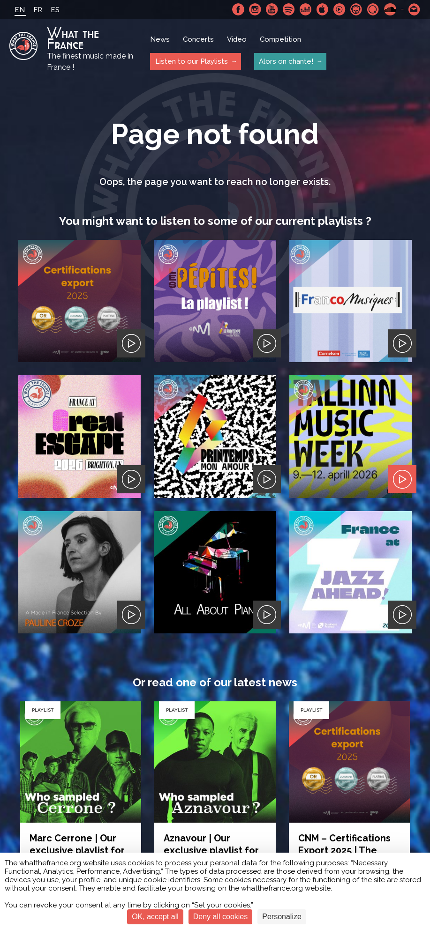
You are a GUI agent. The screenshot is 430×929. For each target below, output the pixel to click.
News (160, 40)
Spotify (289, 9)
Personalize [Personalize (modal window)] (282, 917)
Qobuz (373, 9)
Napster (356, 9)
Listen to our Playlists (191, 61)
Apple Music (323, 9)
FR (37, 10)
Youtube (272, 9)
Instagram (255, 9)
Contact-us (414, 9)
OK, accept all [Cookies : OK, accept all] (155, 917)
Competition (280, 40)
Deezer (306, 9)
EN (20, 10)
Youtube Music (339, 9)
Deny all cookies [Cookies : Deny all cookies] (220, 917)
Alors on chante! (285, 61)
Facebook (238, 9)
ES (55, 10)
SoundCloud (390, 9)
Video (237, 40)
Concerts (198, 40)
